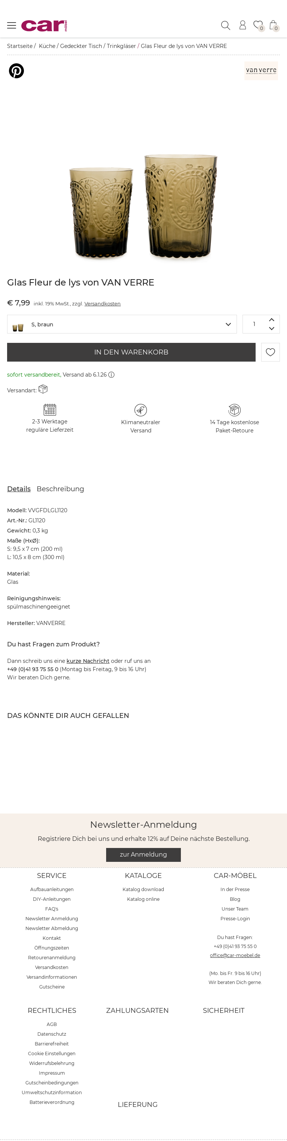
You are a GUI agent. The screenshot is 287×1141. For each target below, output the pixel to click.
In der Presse (235, 870)
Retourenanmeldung (51, 939)
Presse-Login (235, 900)
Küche (47, 46)
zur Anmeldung (143, 835)
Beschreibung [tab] (60, 470)
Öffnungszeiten (51, 929)
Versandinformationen (52, 958)
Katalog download (143, 870)
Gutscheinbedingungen (51, 1064)
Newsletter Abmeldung (51, 909)
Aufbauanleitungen (52, 870)
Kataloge (143, 857)
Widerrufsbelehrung (51, 1044)
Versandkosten (102, 285)
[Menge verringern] (272, 310)
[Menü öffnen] (11, 25)
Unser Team (235, 890)
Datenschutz (51, 1015)
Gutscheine (52, 968)
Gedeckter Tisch (81, 46)
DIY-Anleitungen (52, 880)
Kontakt (52, 919)
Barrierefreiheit (52, 1025)
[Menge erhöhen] (272, 300)
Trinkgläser (121, 46)
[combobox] (122, 305)
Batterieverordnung (52, 1083)
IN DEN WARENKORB (131, 333)
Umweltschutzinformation (52, 1074)
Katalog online (143, 880)
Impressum (52, 1054)
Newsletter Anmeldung (51, 900)
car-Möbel (235, 857)
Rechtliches (52, 992)
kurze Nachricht (88, 642)
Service (52, 857)
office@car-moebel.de (235, 936)
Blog (235, 880)
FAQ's (51, 890)
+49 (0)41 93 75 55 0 (235, 927)
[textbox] (122, 304)
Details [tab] (19, 470)
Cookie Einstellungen (51, 1035)
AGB (52, 1005)
